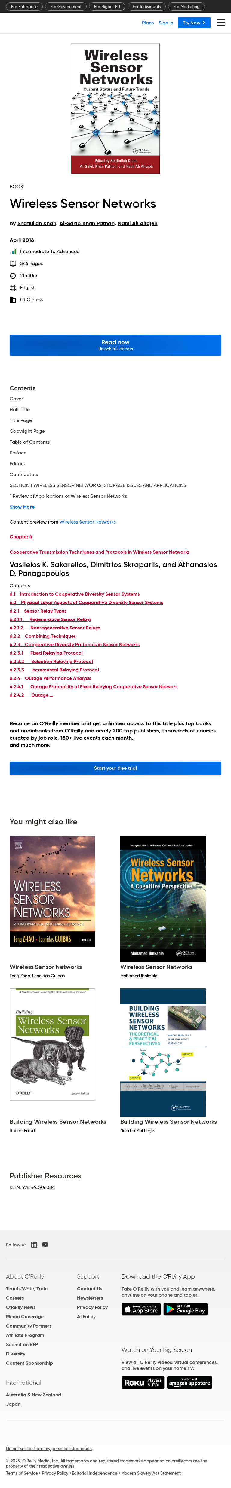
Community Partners (28, 1326)
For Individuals (147, 6)
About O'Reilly (25, 1276)
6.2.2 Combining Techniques (43, 636)
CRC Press (31, 299)
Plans (148, 22)
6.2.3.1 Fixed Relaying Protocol (46, 653)
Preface (18, 453)
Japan (13, 1404)
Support (88, 1276)
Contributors (24, 474)
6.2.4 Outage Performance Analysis (50, 678)
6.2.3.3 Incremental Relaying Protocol (54, 670)
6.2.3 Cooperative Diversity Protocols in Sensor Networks (75, 644)
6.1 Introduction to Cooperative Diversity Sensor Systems (75, 594)
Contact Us (89, 1288)
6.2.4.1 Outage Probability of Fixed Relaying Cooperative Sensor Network (94, 686)
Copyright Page (27, 431)
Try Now (194, 23)
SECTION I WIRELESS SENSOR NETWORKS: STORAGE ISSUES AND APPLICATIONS (98, 485)
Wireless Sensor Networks (88, 522)
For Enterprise (24, 6)
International (23, 1382)
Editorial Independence (94, 1473)
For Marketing (186, 6)
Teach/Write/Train (27, 1288)
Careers (15, 1298)
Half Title (20, 409)
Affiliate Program (25, 1335)
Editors (17, 463)
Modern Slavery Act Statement (151, 1473)
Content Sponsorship (29, 1363)
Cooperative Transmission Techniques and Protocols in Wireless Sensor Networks (99, 552)
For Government (66, 6)
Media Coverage (25, 1316)
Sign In (166, 22)
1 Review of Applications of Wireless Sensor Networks (68, 496)
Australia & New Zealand (33, 1395)
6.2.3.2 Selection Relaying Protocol (51, 661)
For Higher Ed (107, 6)
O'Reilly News (20, 1307)
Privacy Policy (92, 1307)
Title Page (21, 420)
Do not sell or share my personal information (49, 1448)
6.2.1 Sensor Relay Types (38, 611)
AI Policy (86, 1316)
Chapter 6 (21, 536)
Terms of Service (22, 1473)
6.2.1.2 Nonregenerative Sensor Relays (55, 628)
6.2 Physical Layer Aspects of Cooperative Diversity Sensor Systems (86, 602)
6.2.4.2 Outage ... (31, 695)
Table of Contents (30, 442)
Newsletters (90, 1298)
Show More (22, 507)
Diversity (15, 1354)
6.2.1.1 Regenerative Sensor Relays (50, 619)
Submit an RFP (22, 1344)
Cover (16, 398)
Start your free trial (115, 768)
